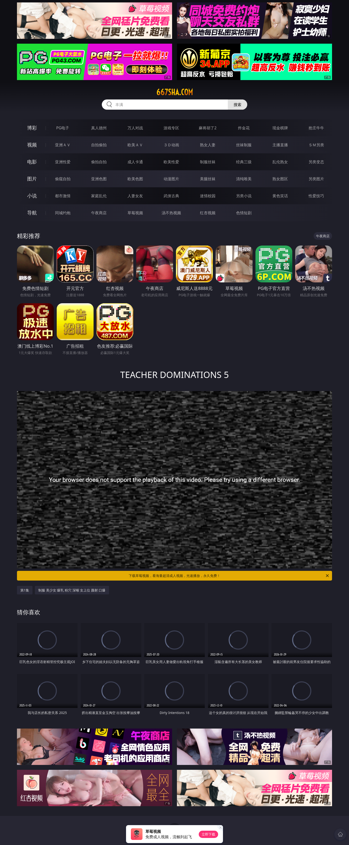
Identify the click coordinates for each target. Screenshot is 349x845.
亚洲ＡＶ (63, 145)
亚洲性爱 (63, 161)
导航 (32, 212)
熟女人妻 (207, 145)
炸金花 (244, 128)
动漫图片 (171, 178)
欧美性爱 (171, 161)
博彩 (32, 127)
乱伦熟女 (280, 161)
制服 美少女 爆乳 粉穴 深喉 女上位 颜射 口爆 (71, 590)
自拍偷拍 (99, 145)
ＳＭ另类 (316, 145)
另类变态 (316, 161)
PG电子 (62, 128)
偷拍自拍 (99, 161)
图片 (32, 178)
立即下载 (208, 834)
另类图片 (316, 178)
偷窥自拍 (63, 178)
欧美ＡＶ (135, 145)
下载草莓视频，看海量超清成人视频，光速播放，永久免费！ (229, 576)
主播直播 (280, 145)
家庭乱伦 (99, 195)
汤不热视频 (171, 212)
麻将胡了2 (207, 128)
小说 (32, 195)
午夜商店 (99, 212)
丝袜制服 (244, 145)
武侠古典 (171, 195)
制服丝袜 (207, 161)
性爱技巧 (316, 195)
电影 (32, 161)
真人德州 (99, 128)
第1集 (24, 590)
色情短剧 (244, 212)
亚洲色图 (99, 178)
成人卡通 (135, 161)
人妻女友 (135, 195)
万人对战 (135, 128)
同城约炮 (63, 212)
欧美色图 (135, 178)
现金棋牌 (280, 128)
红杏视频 (207, 212)
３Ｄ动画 (171, 145)
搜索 (237, 104)
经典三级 (244, 161)
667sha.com (174, 92)
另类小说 (244, 195)
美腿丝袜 (207, 178)
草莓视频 (135, 212)
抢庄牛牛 (316, 128)
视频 (32, 144)
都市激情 (63, 195)
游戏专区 (171, 128)
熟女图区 (280, 178)
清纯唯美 (244, 178)
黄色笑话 (280, 195)
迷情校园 (207, 195)
